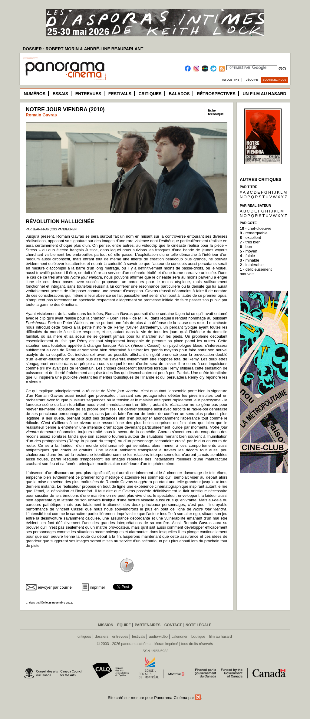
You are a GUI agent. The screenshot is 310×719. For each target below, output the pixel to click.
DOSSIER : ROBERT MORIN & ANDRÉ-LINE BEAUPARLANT (83, 48)
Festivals (119, 93)
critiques (84, 636)
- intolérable (252, 265)
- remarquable (254, 233)
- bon (246, 246)
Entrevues (88, 93)
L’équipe (252, 79)
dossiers (101, 636)
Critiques (149, 93)
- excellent (250, 237)
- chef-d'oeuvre (255, 228)
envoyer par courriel (55, 587)
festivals (138, 636)
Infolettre (230, 79)
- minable (249, 260)
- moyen (248, 251)
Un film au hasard (264, 93)
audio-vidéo (158, 636)
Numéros (34, 93)
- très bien (250, 242)
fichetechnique (216, 112)
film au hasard (220, 636)
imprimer (97, 587)
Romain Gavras (41, 114)
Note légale (198, 625)
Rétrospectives (216, 93)
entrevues (120, 636)
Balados (179, 93)
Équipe (124, 625)
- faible (247, 255)
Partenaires (147, 625)
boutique (198, 636)
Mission (106, 625)
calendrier (180, 636)
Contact (173, 625)
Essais (60, 93)
